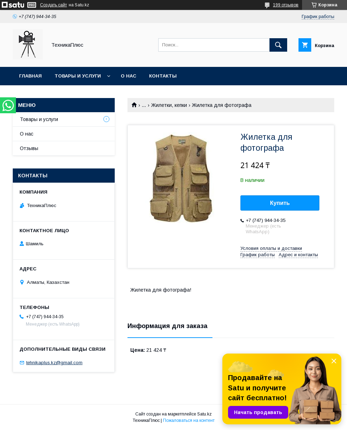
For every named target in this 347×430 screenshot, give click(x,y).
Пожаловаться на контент (189, 420)
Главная (30, 76)
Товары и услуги (78, 76)
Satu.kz (204, 414)
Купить (280, 203)
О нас (128, 76)
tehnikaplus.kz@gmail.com (54, 362)
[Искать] (278, 45)
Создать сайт (53, 4)
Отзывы (29, 148)
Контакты (163, 76)
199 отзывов (285, 4)
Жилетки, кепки (169, 105)
